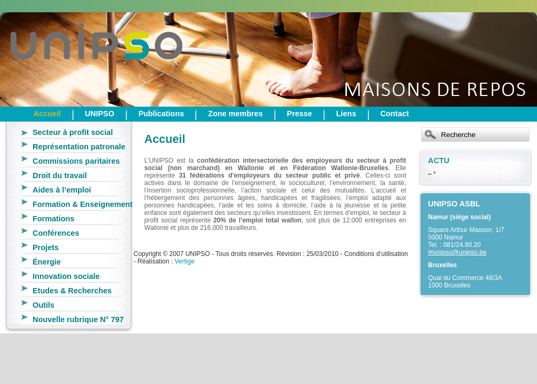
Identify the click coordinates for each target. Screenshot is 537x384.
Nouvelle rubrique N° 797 (78, 319)
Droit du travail (60, 175)
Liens (346, 113)
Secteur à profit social (73, 132)
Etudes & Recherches (72, 290)
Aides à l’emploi (62, 190)
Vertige (184, 261)
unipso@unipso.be (460, 252)
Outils (44, 305)
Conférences (56, 233)
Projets (46, 247)
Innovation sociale (66, 276)
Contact (394, 113)
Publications (161, 113)
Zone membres (235, 113)
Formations (53, 218)
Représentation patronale (79, 146)
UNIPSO (99, 113)
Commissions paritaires (76, 161)
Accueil (47, 113)
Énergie (47, 262)
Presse (299, 113)
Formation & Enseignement (83, 204)
